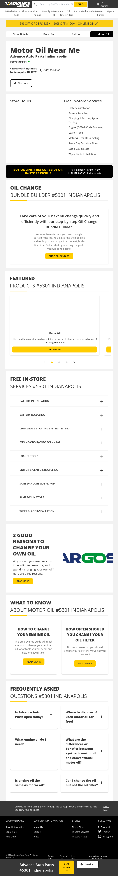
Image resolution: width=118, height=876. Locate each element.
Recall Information (15, 827)
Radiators (87, 11)
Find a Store (78, 827)
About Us (38, 827)
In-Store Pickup (79, 836)
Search (80, 4)
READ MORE (23, 581)
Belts (94, 11)
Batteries (9, 11)
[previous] (44, 362)
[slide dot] (52, 362)
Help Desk (11, 836)
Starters (78, 11)
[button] (59, 401)
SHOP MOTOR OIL (66, 867)
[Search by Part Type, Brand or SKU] (56, 4)
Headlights (47, 11)
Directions (21, 83)
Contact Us (11, 831)
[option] (54, 325)
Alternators (28, 11)
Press (36, 836)
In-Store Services (80, 831)
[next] (74, 362)
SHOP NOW (54, 349)
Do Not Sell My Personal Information (96, 857)
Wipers (110, 11)
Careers (37, 831)
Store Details (20, 34)
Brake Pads (49, 34)
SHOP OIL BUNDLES (59, 256)
